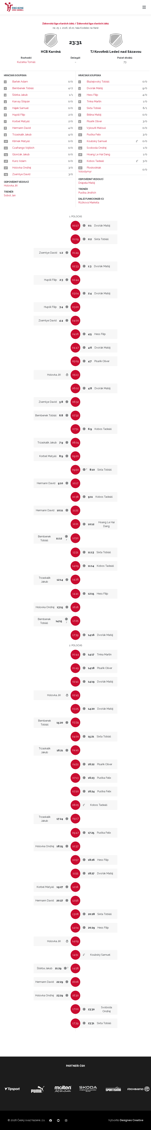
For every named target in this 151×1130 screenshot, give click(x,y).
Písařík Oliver (94, 121)
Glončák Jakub (21, 154)
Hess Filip (92, 94)
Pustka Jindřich (87, 192)
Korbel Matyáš (21, 121)
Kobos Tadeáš (95, 161)
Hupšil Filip (18, 114)
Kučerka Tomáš (26, 62)
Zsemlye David (21, 174)
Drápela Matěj (86, 182)
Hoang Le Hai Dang (98, 154)
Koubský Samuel (97, 141)
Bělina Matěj (94, 114)
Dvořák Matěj (95, 88)
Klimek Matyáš (21, 141)
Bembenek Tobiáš (23, 88)
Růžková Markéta (88, 202)
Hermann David (21, 127)
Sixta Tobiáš (94, 108)
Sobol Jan (10, 195)
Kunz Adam (19, 161)
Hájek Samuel (20, 108)
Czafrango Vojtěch (23, 147)
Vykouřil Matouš (96, 127)
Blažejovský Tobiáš (98, 81)
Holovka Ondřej (21, 167)
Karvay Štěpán (21, 101)
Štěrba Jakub (20, 94)
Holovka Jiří (11, 185)
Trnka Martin (94, 101)
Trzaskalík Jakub (22, 134)
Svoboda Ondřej (96, 147)
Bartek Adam (20, 81)
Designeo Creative (131, 1120)
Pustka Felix (94, 134)
